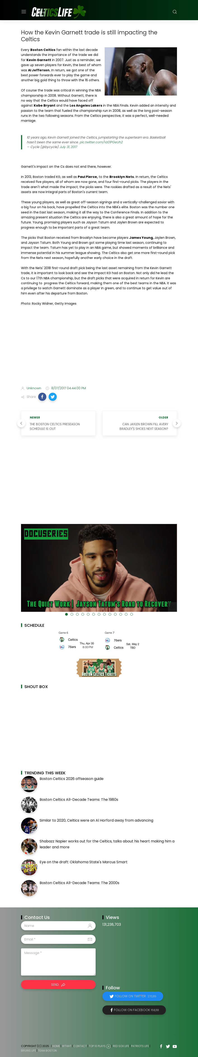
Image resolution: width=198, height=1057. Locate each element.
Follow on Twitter (135, 996)
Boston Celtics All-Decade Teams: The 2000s (79, 882)
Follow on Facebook (136, 1010)
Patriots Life (140, 1046)
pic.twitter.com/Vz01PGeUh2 (101, 142)
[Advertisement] (99, 346)
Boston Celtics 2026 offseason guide (72, 778)
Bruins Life (28, 1050)
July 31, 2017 (68, 147)
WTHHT (66, 1046)
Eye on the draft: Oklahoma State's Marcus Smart (83, 862)
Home (56, 1046)
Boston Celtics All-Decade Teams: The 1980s (79, 799)
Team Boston (47, 1050)
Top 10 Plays (97, 1046)
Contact (80, 1046)
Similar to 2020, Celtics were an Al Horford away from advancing (96, 820)
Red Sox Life (121, 1046)
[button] (42, 397)
